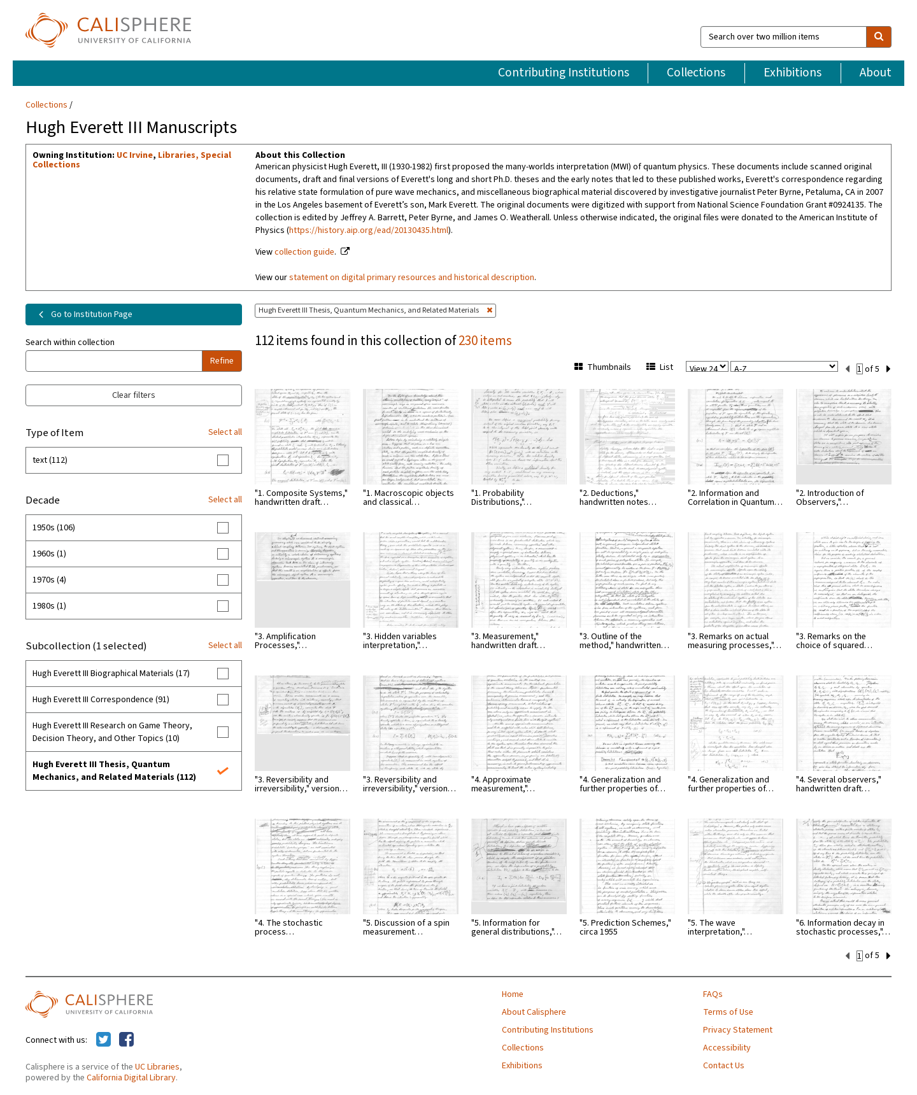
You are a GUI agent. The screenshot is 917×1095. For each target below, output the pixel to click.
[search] (879, 37)
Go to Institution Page (83, 314)
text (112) (50, 460)
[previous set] (847, 368)
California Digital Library (131, 1076)
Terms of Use (728, 1011)
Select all (225, 432)
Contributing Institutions (563, 72)
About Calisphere (534, 1011)
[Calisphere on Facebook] (126, 1039)
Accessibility (727, 1046)
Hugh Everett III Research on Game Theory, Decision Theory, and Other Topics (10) (112, 732)
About (876, 72)
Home (512, 993)
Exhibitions (792, 72)
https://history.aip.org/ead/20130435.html (368, 230)
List (659, 367)
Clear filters (133, 395)
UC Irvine (135, 155)
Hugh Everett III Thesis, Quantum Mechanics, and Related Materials (375, 310)
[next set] (889, 368)
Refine (222, 361)
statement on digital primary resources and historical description (411, 277)
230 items (485, 340)
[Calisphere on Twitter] (103, 1039)
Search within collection (70, 342)
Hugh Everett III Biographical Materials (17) (111, 673)
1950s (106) (53, 527)
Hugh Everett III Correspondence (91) (100, 699)
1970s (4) (49, 580)
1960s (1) (49, 554)
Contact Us (723, 1064)
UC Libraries (157, 1065)
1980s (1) (49, 606)
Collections (696, 72)
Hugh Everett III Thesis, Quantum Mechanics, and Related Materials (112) (114, 771)
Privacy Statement (737, 1028)
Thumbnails (602, 367)
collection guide (304, 252)
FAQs (713, 993)
